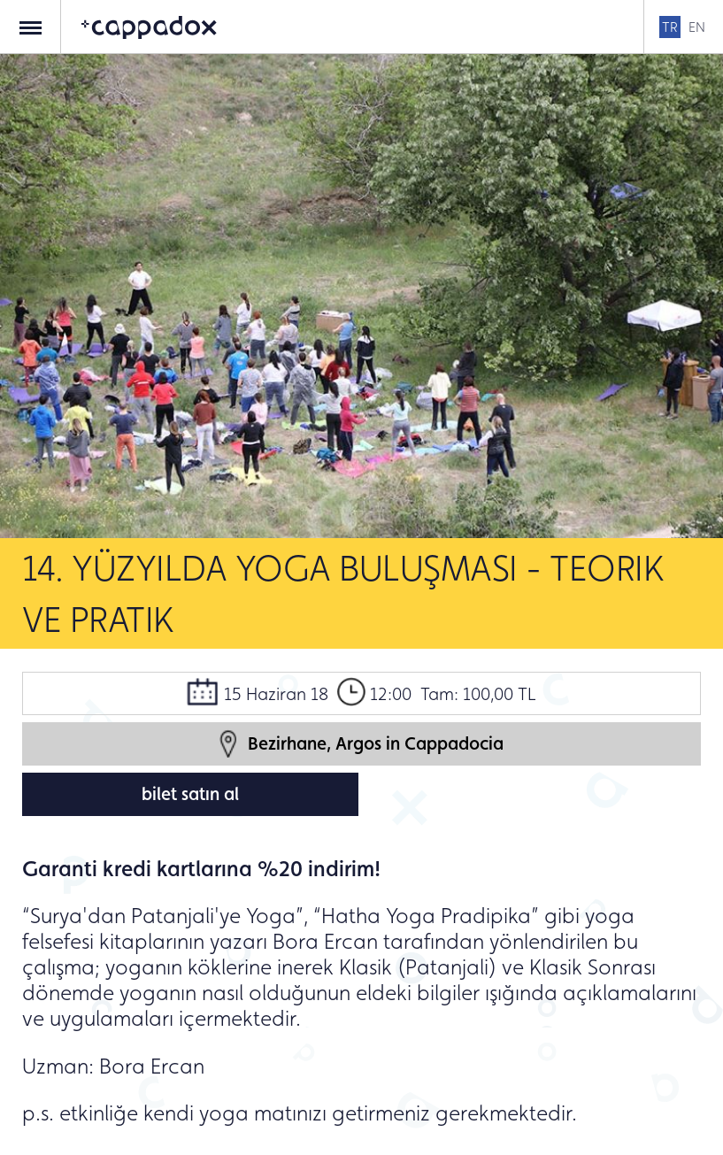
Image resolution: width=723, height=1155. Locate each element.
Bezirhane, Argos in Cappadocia (361, 743)
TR (670, 27)
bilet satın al (190, 794)
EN (696, 27)
